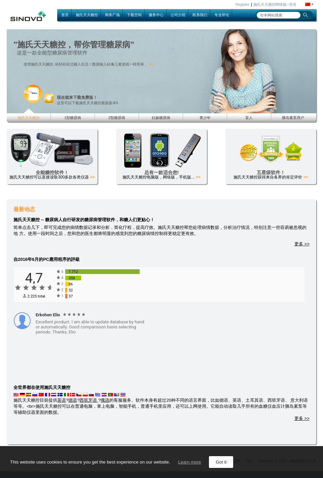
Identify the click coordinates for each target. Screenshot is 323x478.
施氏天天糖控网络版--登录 (274, 4)
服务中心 (156, 15)
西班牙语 (88, 400)
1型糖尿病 (72, 118)
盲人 (249, 118)
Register (242, 4)
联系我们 (199, 15)
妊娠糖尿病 (161, 118)
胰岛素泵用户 (293, 118)
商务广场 (112, 15)
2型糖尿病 (116, 118)
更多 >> (302, 243)
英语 (61, 400)
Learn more (189, 462)
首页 (65, 15)
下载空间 (134, 15)
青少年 (205, 118)
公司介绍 (178, 15)
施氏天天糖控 (87, 15)
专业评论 (221, 15)
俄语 (105, 400)
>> (151, 64)
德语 (72, 400)
